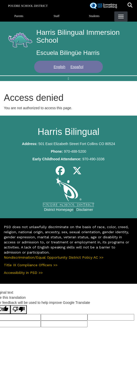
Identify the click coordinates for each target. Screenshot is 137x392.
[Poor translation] (18, 309)
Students (94, 16)
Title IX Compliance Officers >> (30, 265)
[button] (130, 6)
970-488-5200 (75, 151)
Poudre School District (28, 6)
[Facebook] (60, 173)
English (59, 67)
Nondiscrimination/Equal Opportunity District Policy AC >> (53, 257)
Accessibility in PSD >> (23, 273)
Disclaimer (84, 210)
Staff (56, 16)
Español (76, 67)
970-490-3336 (93, 159)
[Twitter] (77, 173)
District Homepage (58, 210)
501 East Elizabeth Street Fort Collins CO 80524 (77, 144)
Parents (18, 16)
